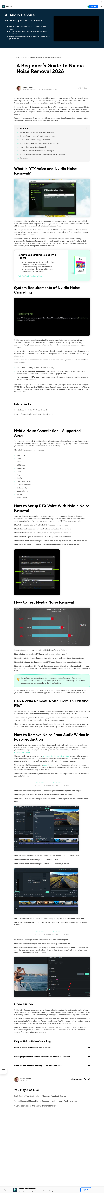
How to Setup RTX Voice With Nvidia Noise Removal (39, 143)
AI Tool (25, 57)
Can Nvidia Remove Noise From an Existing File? (37, 151)
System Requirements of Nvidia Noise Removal (37, 136)
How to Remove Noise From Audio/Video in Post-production (42, 154)
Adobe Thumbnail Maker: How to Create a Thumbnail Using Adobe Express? (45, 1101)
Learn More (37, 276)
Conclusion (24, 158)
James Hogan (28, 87)
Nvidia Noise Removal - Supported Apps (35, 140)
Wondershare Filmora (22, 752)
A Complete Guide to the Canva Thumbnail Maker (34, 1106)
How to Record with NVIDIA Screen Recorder (31, 410)
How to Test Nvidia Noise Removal (33, 147)
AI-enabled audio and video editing (56, 756)
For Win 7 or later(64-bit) (43, 785)
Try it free (21, 276)
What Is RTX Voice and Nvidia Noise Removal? (37, 132)
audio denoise (48, 765)
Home (18, 57)
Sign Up (86, 1190)
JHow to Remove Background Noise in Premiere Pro (33, 414)
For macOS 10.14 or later (60, 785)
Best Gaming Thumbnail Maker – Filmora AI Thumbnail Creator (40, 1096)
